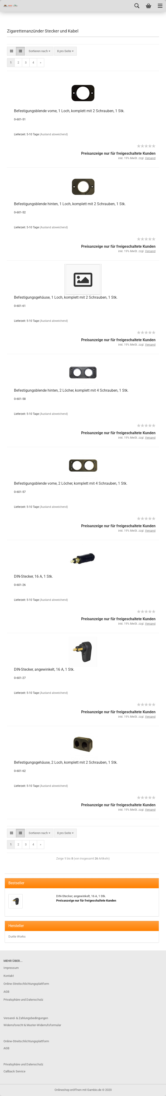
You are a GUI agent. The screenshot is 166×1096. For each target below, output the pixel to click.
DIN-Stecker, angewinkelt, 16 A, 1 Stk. (44, 669)
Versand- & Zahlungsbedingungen (25, 1018)
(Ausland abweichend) (54, 134)
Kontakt (8, 976)
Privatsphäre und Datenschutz (23, 999)
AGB (6, 991)
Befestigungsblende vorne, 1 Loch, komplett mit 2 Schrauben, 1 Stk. (69, 111)
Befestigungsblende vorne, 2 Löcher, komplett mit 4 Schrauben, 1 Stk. (70, 483)
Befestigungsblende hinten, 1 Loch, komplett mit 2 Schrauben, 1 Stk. (70, 204)
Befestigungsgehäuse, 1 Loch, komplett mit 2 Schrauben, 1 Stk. (66, 297)
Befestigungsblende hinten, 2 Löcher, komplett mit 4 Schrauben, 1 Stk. (71, 390)
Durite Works (17, 936)
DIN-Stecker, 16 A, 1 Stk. (33, 576)
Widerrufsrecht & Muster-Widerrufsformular (32, 1025)
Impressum (11, 968)
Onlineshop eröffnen (68, 1090)
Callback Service (14, 1071)
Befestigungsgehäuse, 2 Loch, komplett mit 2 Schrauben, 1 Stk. (66, 762)
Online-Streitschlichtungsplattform (26, 983)
